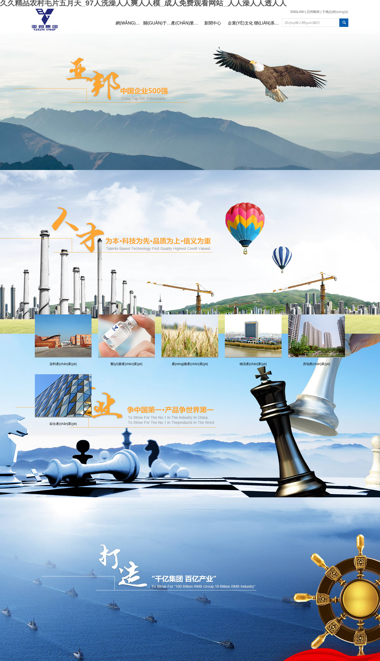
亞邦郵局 (313, 12)
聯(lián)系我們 (268, 23)
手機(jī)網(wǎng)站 (335, 12)
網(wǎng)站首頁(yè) (129, 23)
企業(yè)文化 (240, 23)
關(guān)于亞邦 (157, 23)
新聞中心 (212, 23)
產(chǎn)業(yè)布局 (185, 23)
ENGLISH (298, 12)
